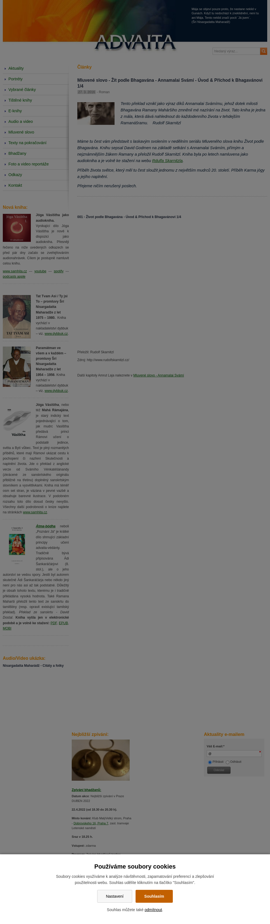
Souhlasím (154, 896)
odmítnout (153, 909)
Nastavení (115, 896)
